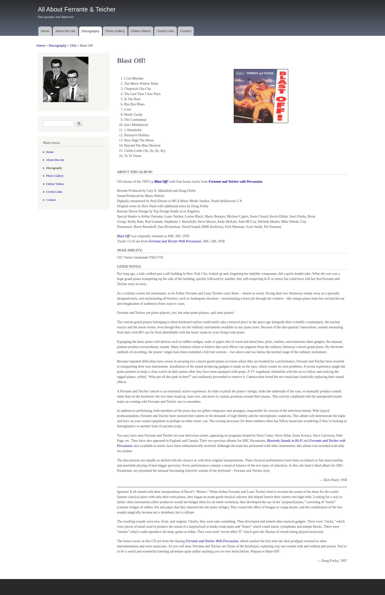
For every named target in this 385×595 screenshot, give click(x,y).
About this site (65, 31)
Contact (185, 31)
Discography (90, 31)
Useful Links (165, 31)
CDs (73, 45)
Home (45, 31)
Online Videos (141, 31)
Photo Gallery (115, 31)
